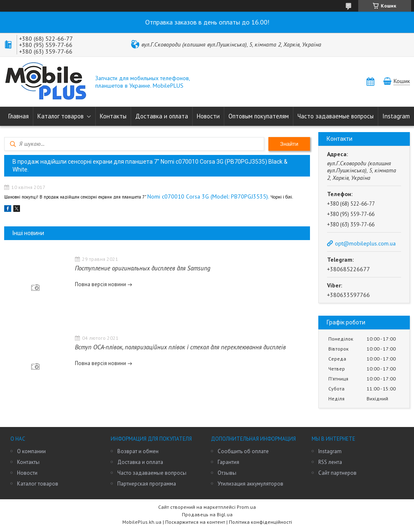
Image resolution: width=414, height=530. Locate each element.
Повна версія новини (100, 284)
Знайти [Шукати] (289, 144)
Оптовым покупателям (258, 116)
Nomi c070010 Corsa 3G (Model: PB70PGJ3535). (208, 196)
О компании (31, 451)
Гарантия (228, 462)
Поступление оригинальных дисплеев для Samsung (143, 268)
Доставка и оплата (161, 116)
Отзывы (227, 472)
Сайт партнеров (337, 472)
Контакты (113, 116)
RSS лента (330, 462)
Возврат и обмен (138, 451)
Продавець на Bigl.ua (207, 514)
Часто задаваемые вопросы (335, 116)
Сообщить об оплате (243, 451)
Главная (18, 116)
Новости (208, 116)
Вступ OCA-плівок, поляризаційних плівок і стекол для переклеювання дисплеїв (180, 347)
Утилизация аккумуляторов (250, 483)
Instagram (396, 116)
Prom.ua (246, 507)
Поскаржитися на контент (195, 522)
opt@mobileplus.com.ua (365, 243)
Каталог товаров (60, 116)
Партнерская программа (146, 483)
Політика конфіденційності (260, 522)
